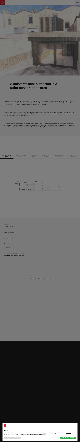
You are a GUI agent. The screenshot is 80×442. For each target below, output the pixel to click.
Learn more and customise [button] (12, 437)
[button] (75, 425)
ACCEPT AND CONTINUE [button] (68, 437)
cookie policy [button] (68, 433)
